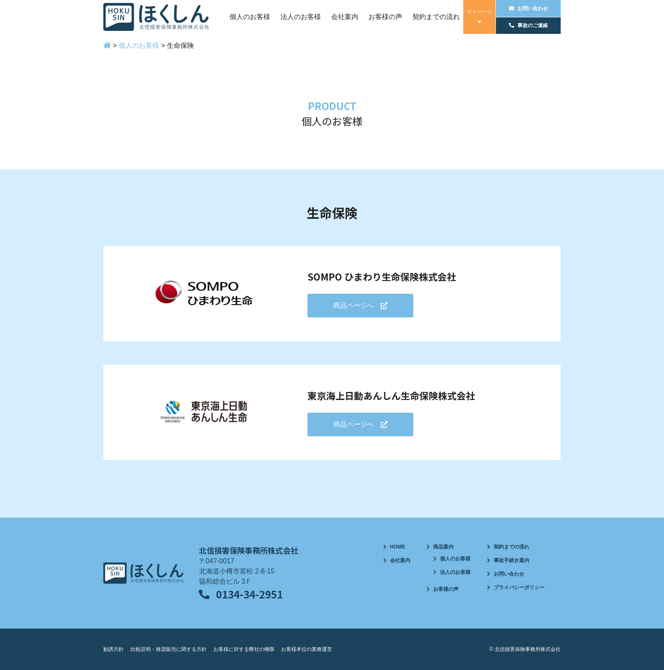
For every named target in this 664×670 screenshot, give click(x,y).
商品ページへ (353, 305)
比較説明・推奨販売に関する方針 (168, 649)
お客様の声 (385, 16)
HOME (397, 547)
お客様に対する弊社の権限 (243, 649)
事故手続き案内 (511, 560)
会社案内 (344, 16)
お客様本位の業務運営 (306, 649)
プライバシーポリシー (519, 587)
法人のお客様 (300, 16)
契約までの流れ (436, 16)
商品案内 (443, 547)
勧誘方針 (113, 649)
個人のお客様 (250, 16)
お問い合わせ (509, 574)
